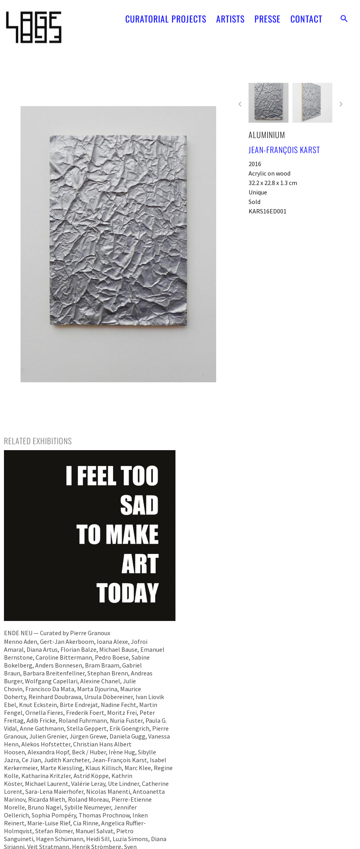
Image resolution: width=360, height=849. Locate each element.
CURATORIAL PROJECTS (165, 14)
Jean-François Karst (284, 149)
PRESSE (267, 14)
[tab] (38, 440)
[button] (344, 14)
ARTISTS (230, 14)
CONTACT (306, 14)
